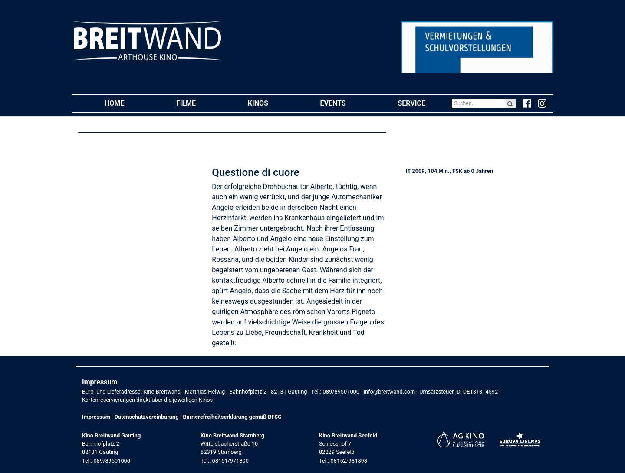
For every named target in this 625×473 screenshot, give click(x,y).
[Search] (478, 103)
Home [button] (127, 102)
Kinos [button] (271, 102)
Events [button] (346, 102)
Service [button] (424, 102)
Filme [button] (199, 102)
